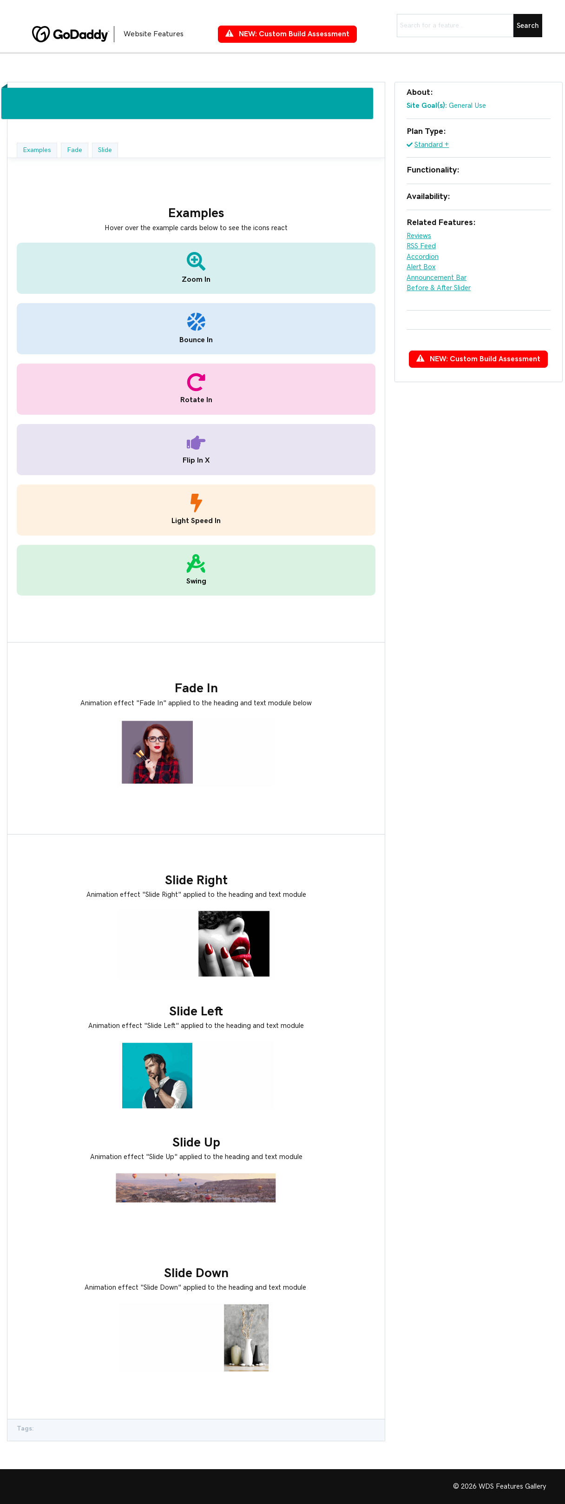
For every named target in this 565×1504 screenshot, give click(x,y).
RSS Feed (421, 246)
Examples (37, 150)
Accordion (423, 256)
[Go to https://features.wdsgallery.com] (115, 34)
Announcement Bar (436, 277)
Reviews (419, 235)
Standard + (431, 144)
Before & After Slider (439, 288)
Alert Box (421, 267)
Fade (74, 150)
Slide (105, 150)
